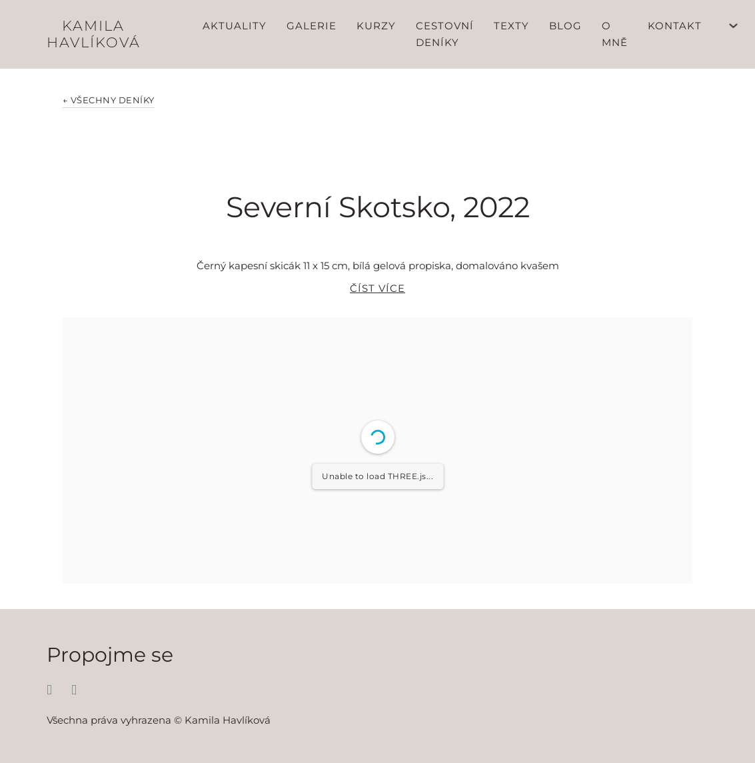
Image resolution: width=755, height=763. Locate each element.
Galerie (312, 25)
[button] (377, 295)
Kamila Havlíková (94, 34)
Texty (511, 25)
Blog (565, 25)
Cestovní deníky (445, 34)
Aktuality (235, 25)
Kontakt (675, 25)
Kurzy (376, 25)
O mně (615, 34)
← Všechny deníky (109, 100)
